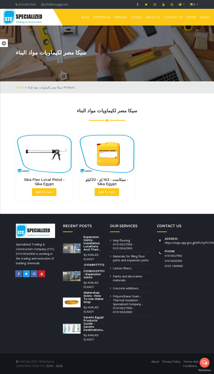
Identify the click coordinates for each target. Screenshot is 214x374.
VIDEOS (136, 17)
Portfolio (101, 17)
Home (20, 87)
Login (204, 17)
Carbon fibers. (122, 268)
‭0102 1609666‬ (174, 266)
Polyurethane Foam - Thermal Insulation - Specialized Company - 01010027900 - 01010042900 (128, 304)
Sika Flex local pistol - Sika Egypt (44, 182)
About (155, 361)
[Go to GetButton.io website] (204, 370)
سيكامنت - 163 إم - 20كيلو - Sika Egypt (107, 182)
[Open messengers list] (204, 363)
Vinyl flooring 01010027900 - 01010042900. (123, 244)
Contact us (173, 17)
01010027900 (173, 256)
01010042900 (173, 261)
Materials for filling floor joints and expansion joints (131, 258)
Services (120, 17)
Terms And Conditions (190, 363)
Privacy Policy (171, 361)
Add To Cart (44, 192)
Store (191, 17)
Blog (85, 17)
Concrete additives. (126, 288)
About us (153, 17)
